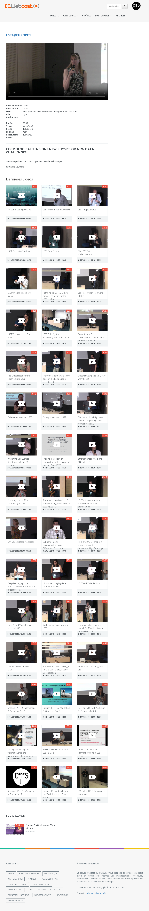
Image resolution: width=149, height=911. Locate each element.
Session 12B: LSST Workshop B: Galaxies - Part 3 (91, 709)
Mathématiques (15, 879)
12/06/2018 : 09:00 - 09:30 (19, 426)
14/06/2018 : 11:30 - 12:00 (54, 717)
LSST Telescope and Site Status (19, 335)
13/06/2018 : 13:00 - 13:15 (89, 634)
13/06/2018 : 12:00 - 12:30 (89, 592)
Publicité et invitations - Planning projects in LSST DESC (89, 751)
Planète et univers (50, 879)
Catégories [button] (70, 15)
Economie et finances (29, 873)
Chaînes (86, 15)
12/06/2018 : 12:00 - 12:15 (19, 509)
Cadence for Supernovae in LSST (55, 626)
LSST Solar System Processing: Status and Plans (56, 335)
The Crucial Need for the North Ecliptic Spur (19, 377)
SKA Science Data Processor (21, 541)
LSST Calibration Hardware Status (90, 294)
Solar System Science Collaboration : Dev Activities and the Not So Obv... (91, 335)
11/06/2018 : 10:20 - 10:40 (54, 260)
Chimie (11, 873)
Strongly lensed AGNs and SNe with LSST (90, 460)
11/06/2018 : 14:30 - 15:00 (89, 343)
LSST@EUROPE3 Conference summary (91, 792)
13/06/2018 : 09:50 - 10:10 (54, 551)
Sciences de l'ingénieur (18, 895)
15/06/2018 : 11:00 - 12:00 (54, 800)
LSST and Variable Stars (89, 583)
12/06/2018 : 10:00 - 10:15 (89, 426)
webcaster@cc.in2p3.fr (96, 893)
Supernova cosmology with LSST (90, 668)
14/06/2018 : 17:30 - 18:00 (19, 800)
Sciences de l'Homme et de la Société (44, 889)
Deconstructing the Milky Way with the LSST (91, 377)
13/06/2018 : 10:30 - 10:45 (19, 592)
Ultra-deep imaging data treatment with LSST (54, 585)
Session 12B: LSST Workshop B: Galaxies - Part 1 (21, 709)
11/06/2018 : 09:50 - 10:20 (19, 260)
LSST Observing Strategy (19, 251)
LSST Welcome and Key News (56, 209)
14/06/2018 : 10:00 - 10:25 (54, 675)
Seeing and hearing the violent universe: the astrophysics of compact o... (21, 751)
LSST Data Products (52, 251)
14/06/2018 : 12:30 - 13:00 (19, 758)
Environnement (15, 889)
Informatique (50, 873)
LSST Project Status (87, 209)
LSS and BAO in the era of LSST (20, 668)
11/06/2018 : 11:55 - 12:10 (54, 302)
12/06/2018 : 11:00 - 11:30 (54, 468)
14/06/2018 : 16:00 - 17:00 (89, 758)
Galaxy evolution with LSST (20, 417)
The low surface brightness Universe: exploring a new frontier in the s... (90, 419)
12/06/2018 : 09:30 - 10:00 (54, 426)
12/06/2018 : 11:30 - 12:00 (89, 468)
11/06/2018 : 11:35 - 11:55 (19, 302)
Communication (15, 900)
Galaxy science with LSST (54, 417)
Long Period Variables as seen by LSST (19, 626)
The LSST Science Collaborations (86, 252)
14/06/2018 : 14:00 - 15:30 (54, 758)
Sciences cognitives (41, 884)
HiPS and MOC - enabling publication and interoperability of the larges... (92, 543)
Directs (54, 15)
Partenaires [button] (103, 15)
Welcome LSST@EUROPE (19, 209)
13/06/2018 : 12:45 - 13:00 (54, 634)
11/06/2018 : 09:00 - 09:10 (19, 218)
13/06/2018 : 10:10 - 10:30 (89, 551)
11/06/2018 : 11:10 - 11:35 (89, 260)
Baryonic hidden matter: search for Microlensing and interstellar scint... (91, 626)
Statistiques (62, 895)
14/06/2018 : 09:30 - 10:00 (19, 675)
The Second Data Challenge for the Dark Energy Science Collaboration (56, 668)
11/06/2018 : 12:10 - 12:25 (89, 302)
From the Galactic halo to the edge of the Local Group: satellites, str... (56, 377)
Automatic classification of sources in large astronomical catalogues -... (57, 502)
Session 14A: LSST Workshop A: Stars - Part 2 (21, 792)
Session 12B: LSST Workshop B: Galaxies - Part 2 (56, 709)
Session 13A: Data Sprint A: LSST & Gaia (55, 751)
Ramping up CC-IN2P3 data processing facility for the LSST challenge (55, 294)
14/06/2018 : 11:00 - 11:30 (19, 717)
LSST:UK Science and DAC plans (19, 294)
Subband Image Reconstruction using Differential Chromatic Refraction (53, 543)
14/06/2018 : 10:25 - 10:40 (89, 675)
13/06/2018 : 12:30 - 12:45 (19, 634)
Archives (120, 15)
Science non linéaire (17, 884)
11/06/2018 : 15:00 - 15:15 (19, 384)
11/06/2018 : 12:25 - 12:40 (19, 343)
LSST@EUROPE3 (18, 35)
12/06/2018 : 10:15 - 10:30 (19, 468)
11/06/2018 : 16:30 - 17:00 (89, 384)
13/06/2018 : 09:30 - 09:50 (19, 551)
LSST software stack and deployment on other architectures (89, 502)
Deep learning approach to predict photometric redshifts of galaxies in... (21, 585)
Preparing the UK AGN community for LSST (18, 502)
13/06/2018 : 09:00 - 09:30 (89, 509)
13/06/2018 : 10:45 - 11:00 (54, 592)
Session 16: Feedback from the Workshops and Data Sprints (55, 792)
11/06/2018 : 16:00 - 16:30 (54, 384)
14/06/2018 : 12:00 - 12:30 (89, 717)
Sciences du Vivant (42, 895)
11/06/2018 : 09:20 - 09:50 (89, 218)
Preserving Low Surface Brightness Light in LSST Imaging (18, 460)
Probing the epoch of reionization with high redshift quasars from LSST (56, 460)
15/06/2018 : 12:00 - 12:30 (89, 800)
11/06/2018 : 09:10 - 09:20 (54, 218)
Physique (32, 879)
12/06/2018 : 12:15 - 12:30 (54, 509)
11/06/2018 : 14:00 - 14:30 (54, 343)
